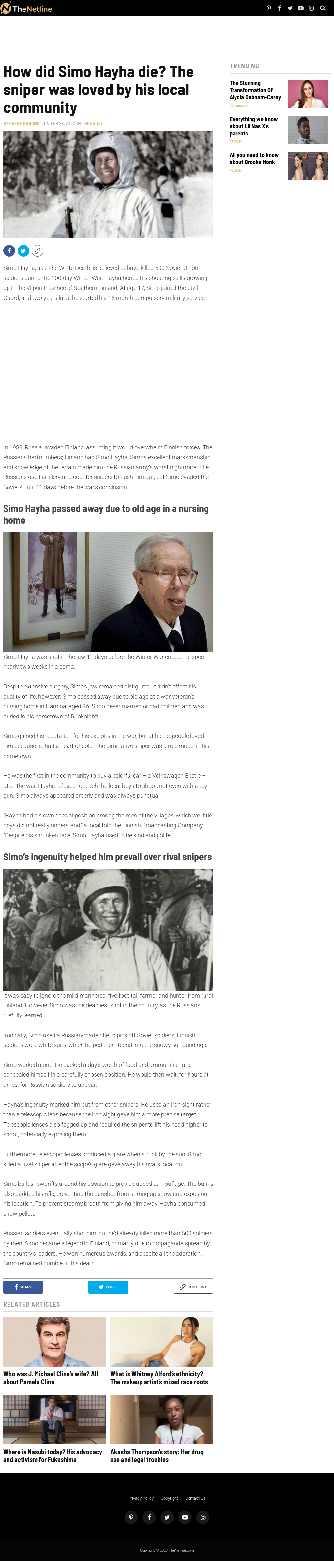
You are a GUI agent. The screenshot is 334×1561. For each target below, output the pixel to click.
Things (110, 8)
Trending (92, 123)
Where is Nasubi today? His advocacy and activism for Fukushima (52, 1455)
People (67, 8)
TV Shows (88, 8)
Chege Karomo (24, 123)
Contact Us (195, 1498)
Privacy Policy (141, 1498)
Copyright (169, 1498)
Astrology (139, 8)
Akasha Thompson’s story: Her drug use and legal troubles (157, 1455)
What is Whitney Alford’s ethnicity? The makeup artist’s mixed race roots (159, 1377)
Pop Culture (123, 8)
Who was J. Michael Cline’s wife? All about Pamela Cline (50, 1377)
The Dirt (100, 8)
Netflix (76, 8)
